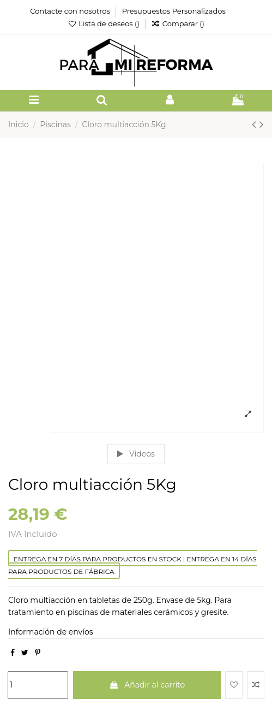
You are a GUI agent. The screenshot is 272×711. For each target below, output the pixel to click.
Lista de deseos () (104, 23)
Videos (136, 454)
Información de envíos (50, 632)
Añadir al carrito (147, 685)
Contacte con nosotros (71, 11)
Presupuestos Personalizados (174, 11)
